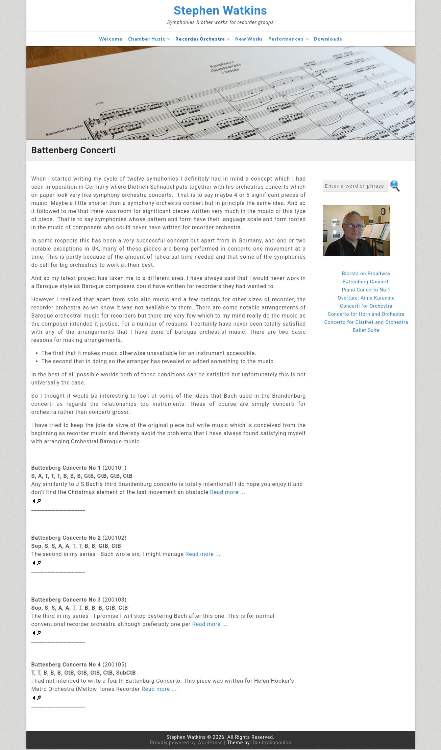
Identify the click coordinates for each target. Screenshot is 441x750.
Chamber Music (146, 40)
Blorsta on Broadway (366, 275)
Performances (286, 40)
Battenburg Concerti (366, 283)
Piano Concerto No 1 (366, 291)
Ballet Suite (366, 331)
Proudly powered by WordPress (186, 744)
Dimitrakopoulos (272, 744)
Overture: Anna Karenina (366, 299)
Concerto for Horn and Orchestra (366, 315)
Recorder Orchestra (200, 40)
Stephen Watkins (220, 11)
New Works (249, 40)
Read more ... (227, 493)
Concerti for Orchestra (366, 307)
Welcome (111, 40)
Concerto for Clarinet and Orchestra (366, 323)
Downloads (328, 40)
